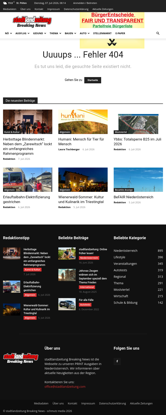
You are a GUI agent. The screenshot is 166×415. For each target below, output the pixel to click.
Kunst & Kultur (12, 132)
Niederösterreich (89, 257)
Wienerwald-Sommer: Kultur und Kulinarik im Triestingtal (37, 309)
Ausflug (23, 33)
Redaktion (9, 158)
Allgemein (65, 132)
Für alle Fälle (86, 300)
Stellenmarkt (102, 33)
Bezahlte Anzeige (124, 189)
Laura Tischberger (69, 149)
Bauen (70, 33)
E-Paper (120, 33)
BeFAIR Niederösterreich (133, 197)
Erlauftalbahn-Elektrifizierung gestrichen (32, 286)
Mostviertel (121, 132)
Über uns (25, 9)
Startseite (93, 80)
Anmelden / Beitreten (85, 3)
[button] (158, 33)
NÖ (8, 33)
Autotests (85, 304)
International (87, 287)
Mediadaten (9, 9)
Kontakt (39, 9)
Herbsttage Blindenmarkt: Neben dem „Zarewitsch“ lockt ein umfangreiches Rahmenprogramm (37, 257)
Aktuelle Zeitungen (103, 9)
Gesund (39, 33)
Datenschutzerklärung (76, 9)
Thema (55, 33)
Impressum (53, 9)
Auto (85, 33)
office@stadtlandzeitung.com (65, 386)
